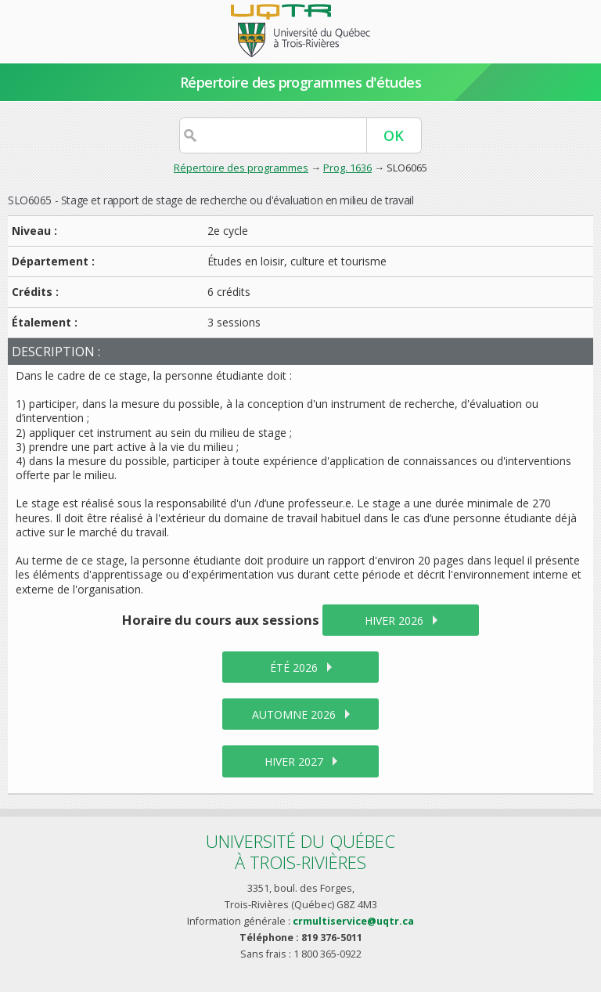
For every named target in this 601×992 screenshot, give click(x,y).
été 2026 (294, 667)
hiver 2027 (294, 761)
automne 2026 (294, 714)
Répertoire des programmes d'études (301, 82)
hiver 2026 (394, 620)
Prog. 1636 (347, 168)
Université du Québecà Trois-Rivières (300, 851)
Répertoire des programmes (241, 168)
